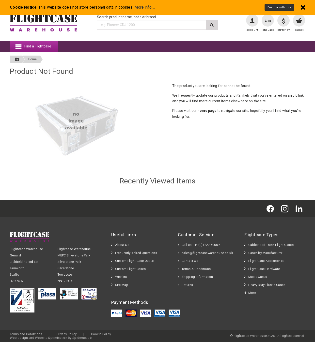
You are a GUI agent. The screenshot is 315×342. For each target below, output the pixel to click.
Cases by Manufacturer (265, 253)
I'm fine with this (279, 7)
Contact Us (190, 261)
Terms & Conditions (196, 269)
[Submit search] (212, 25)
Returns (187, 285)
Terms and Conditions (26, 334)
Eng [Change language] (268, 20)
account (252, 29)
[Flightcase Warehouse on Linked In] (300, 208)
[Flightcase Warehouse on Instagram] (286, 208)
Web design (19, 338)
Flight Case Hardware (264, 269)
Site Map (121, 285)
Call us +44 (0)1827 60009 (201, 245)
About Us (122, 245)
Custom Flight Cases (130, 269)
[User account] (252, 20)
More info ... (144, 7)
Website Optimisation (51, 338)
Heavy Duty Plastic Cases (266, 285)
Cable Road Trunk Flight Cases (271, 245)
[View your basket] (299, 20)
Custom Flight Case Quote (134, 261)
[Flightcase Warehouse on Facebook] (271, 208)
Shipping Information (197, 277)
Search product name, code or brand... (127, 17)
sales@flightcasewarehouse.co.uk (207, 253)
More (252, 293)
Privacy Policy (67, 334)
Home (32, 59)
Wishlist (121, 277)
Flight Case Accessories (266, 261)
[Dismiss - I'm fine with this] (303, 7)
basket (299, 29)
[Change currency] (283, 20)
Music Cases (257, 277)
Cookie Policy (101, 334)
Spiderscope (82, 338)
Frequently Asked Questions (136, 253)
